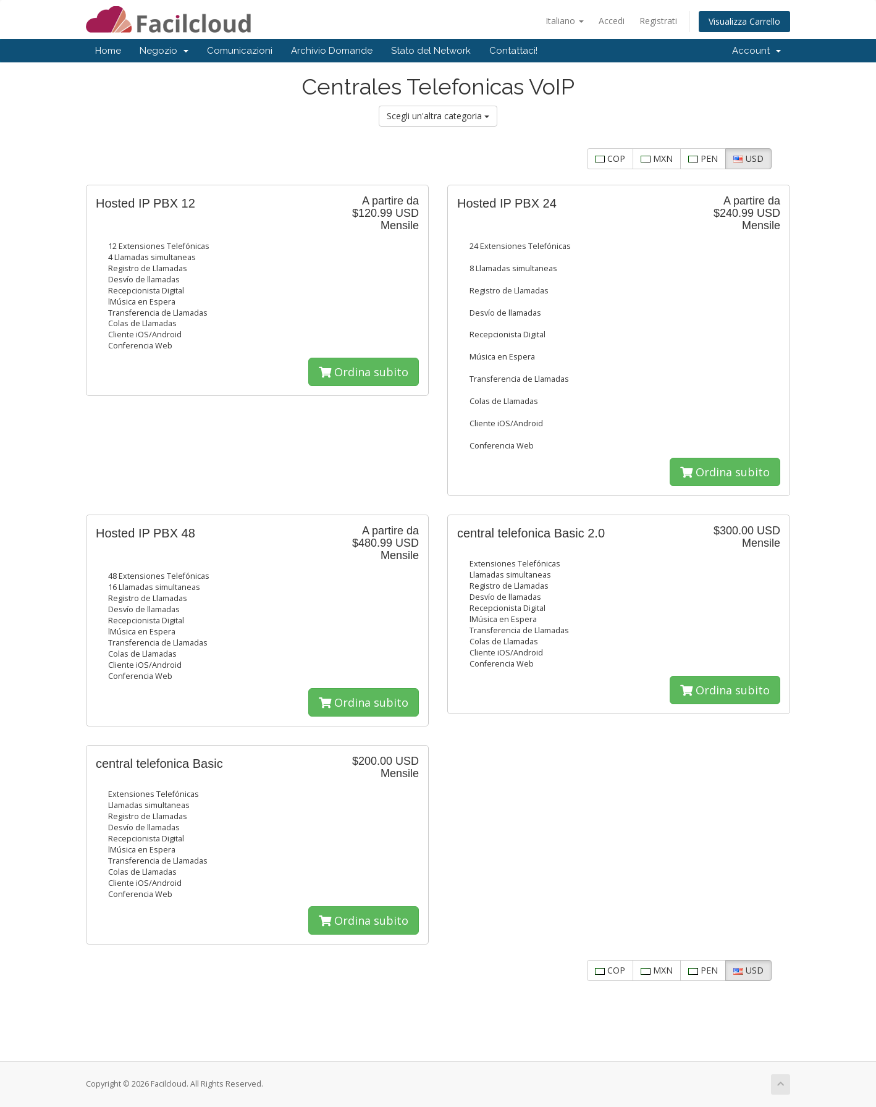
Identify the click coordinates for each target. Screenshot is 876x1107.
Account (756, 50)
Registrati (658, 21)
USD (748, 158)
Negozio (164, 50)
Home (108, 50)
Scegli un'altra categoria (438, 116)
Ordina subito (363, 371)
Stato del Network (431, 50)
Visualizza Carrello (744, 21)
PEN (703, 158)
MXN (657, 158)
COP (610, 158)
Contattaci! (513, 50)
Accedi (612, 21)
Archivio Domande (332, 50)
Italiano (564, 21)
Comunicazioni (239, 50)
